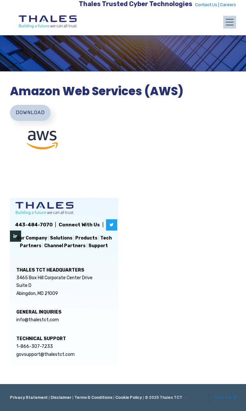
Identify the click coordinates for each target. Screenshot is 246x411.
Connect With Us (79, 225)
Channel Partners (65, 245)
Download (30, 112)
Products (86, 238)
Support (98, 245)
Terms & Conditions (93, 397)
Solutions (61, 238)
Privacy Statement (29, 397)
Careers (228, 4)
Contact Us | (207, 4)
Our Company (31, 238)
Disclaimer (61, 397)
